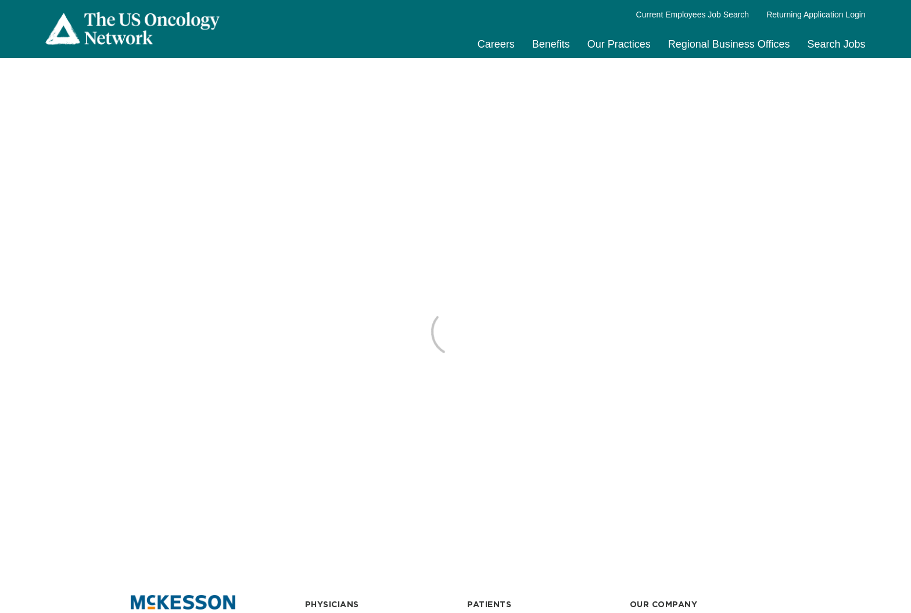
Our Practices (619, 44)
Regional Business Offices (729, 44)
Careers (496, 44)
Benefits (551, 44)
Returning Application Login (815, 14)
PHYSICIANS (332, 604)
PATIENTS (489, 604)
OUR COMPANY (664, 604)
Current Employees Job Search (692, 14)
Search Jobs (837, 44)
